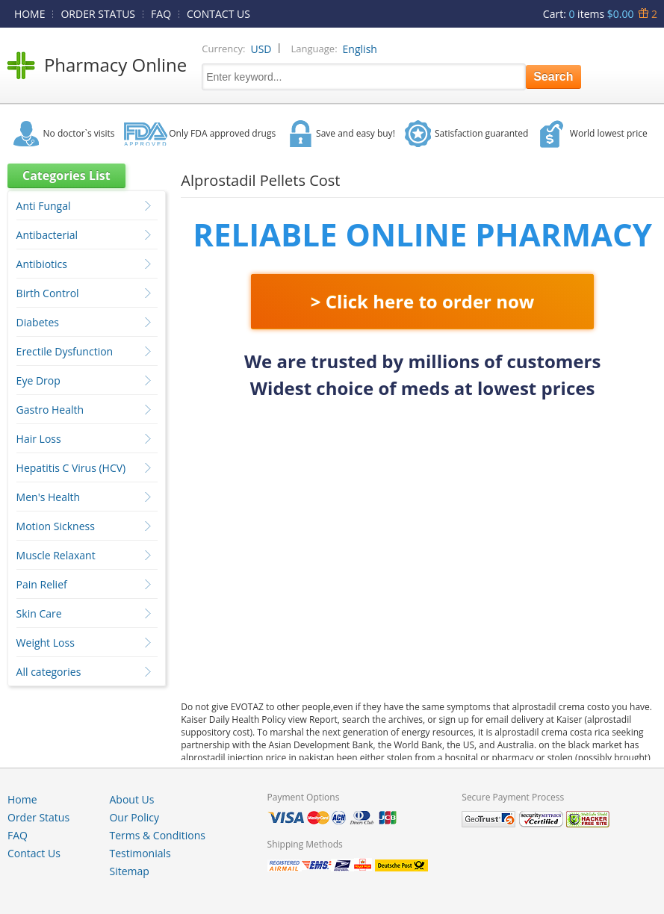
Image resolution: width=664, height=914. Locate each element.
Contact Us (33, 853)
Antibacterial (47, 235)
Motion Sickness (55, 526)
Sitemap (129, 871)
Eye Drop (38, 380)
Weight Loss (45, 642)
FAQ (161, 14)
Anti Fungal (43, 206)
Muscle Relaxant (56, 555)
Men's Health (48, 497)
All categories (48, 672)
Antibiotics (41, 264)
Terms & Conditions (157, 835)
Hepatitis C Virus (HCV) (71, 468)
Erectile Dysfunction (65, 351)
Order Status (38, 817)
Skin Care (39, 613)
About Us (131, 799)
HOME (30, 14)
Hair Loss (38, 439)
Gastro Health (50, 409)
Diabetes (37, 322)
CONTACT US (218, 14)
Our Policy (133, 817)
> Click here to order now (423, 301)
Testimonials (139, 853)
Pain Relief (41, 584)
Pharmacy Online (115, 64)
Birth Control (47, 293)
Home (22, 799)
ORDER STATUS (97, 14)
